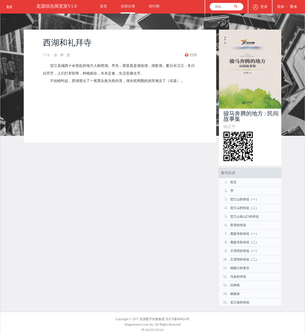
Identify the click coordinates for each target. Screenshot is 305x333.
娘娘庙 (235, 293)
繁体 (293, 7)
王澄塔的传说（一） (244, 251)
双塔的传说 (238, 225)
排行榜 (154, 6)
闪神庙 (235, 285)
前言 (233, 182)
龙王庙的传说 (239, 302)
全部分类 (128, 6)
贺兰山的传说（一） (244, 199)
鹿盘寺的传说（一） (244, 233)
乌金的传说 (238, 276)
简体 (280, 7)
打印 (191, 55)
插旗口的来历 (239, 268)
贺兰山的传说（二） (244, 208)
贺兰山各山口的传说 (244, 216)
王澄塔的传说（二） (244, 259)
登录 (260, 7)
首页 (103, 6)
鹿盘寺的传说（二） (244, 242)
